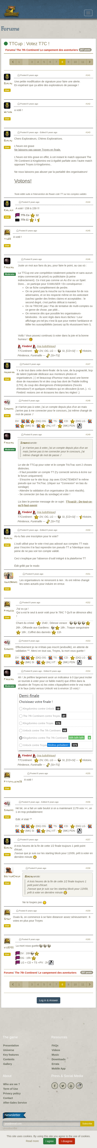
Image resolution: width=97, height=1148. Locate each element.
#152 (88, 602)
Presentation (11, 1045)
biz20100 (9, 947)
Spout (7, 919)
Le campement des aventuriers (59, 49)
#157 (88, 839)
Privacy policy (12, 1093)
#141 (88, 75)
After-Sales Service (15, 1102)
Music (55, 1054)
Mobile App (59, 1068)
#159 (88, 911)
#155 (88, 773)
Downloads (59, 1059)
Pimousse (9, 610)
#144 (88, 202)
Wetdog (8, 112)
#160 (88, 939)
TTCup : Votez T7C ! (27, 43)
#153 (88, 641)
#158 (88, 868)
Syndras (8, 409)
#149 (88, 434)
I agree (50, 1141)
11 (82, 61)
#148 (88, 401)
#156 (88, 802)
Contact (8, 1098)
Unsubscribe (10, 1128)
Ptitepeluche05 (13, 781)
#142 (88, 104)
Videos (56, 1050)
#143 (88, 132)
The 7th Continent (27, 49)
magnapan (9, 372)
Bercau (8, 83)
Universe (8, 1050)
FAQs (55, 1045)
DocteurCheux (12, 876)
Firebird (9, 267)
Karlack (8, 210)
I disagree (66, 1141)
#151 (88, 574)
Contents (8, 1059)
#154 (88, 671)
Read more (32, 1141)
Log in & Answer (48, 1000)
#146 (88, 259)
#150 (88, 530)
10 (75, 61)
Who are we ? (11, 1084)
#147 (88, 364)
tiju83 (7, 239)
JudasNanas (10, 582)
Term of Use (10, 1088)
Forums (10, 49)
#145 (88, 231)
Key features (11, 1054)
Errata (55, 1063)
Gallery (7, 1063)
